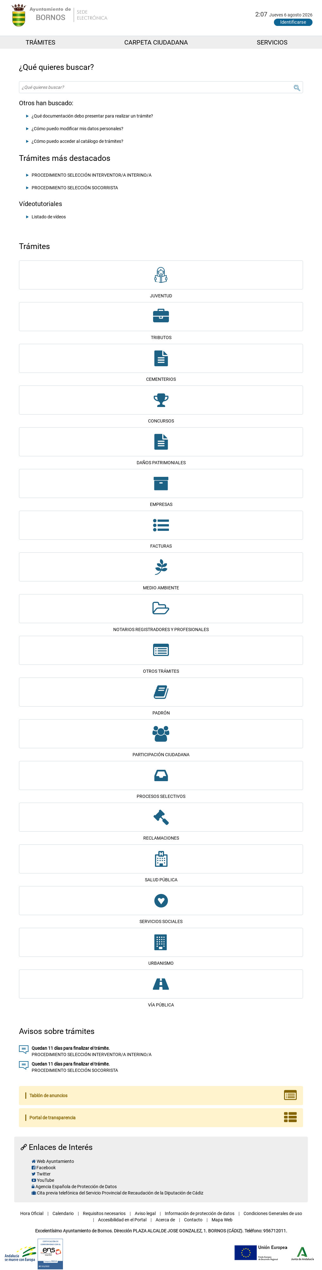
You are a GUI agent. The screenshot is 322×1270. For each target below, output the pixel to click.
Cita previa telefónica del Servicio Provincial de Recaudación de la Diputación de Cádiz (120, 1192)
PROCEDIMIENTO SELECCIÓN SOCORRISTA (75, 187)
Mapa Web (222, 1219)
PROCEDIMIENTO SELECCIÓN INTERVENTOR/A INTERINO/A (92, 175)
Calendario (63, 1213)
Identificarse (293, 22)
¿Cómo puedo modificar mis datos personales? (77, 128)
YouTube (45, 1180)
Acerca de (165, 1219)
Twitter (44, 1173)
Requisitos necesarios (104, 1213)
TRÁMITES (40, 42)
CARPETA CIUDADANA (156, 42)
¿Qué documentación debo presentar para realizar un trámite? (92, 115)
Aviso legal (145, 1213)
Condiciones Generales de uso (273, 1213)
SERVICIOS (272, 42)
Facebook (46, 1167)
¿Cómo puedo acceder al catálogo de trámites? (77, 141)
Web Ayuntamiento (55, 1161)
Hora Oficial (31, 1213)
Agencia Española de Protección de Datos (76, 1186)
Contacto (193, 1219)
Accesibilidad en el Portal (122, 1219)
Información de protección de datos (199, 1213)
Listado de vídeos (49, 216)
